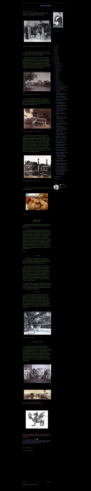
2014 (56, 56)
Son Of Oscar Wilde (59, 158)
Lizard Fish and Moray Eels (60, 121)
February (57, 81)
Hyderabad (48, 441)
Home (37, 481)
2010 (56, 178)
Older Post (49, 481)
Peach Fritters (35, 442)
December (58, 63)
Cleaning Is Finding (59, 111)
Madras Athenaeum (27, 442)
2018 (56, 49)
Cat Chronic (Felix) (59, 85)
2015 (56, 54)
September (58, 69)
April (57, 78)
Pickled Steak (42, 442)
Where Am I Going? (59, 83)
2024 (56, 47)
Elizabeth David (41, 441)
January (57, 176)
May (57, 76)
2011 (56, 62)
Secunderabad (26, 443)
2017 (56, 51)
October (57, 67)
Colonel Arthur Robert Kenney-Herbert (41, 440)
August (57, 70)
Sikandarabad (33, 443)
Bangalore (28, 440)
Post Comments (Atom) (33, 484)
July (56, 72)
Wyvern (38, 443)
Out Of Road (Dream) (59, 120)
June (57, 74)
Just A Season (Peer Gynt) (60, 139)
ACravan (45, 6)
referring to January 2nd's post (38, 51)
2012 (56, 60)
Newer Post (25, 481)
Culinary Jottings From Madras (30, 441)
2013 (56, 58)
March (57, 79)
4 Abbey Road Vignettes (60, 147)
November (58, 65)
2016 (56, 53)
